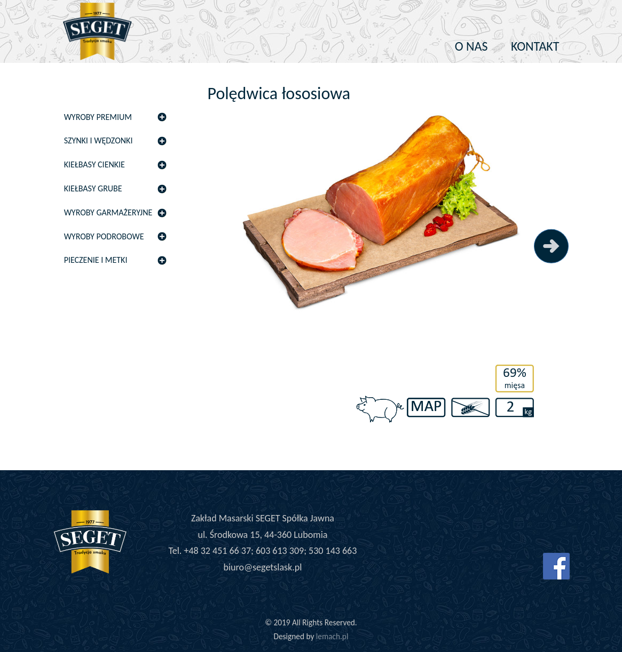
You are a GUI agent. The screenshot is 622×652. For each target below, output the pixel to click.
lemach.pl (332, 636)
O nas (471, 46)
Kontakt (535, 46)
